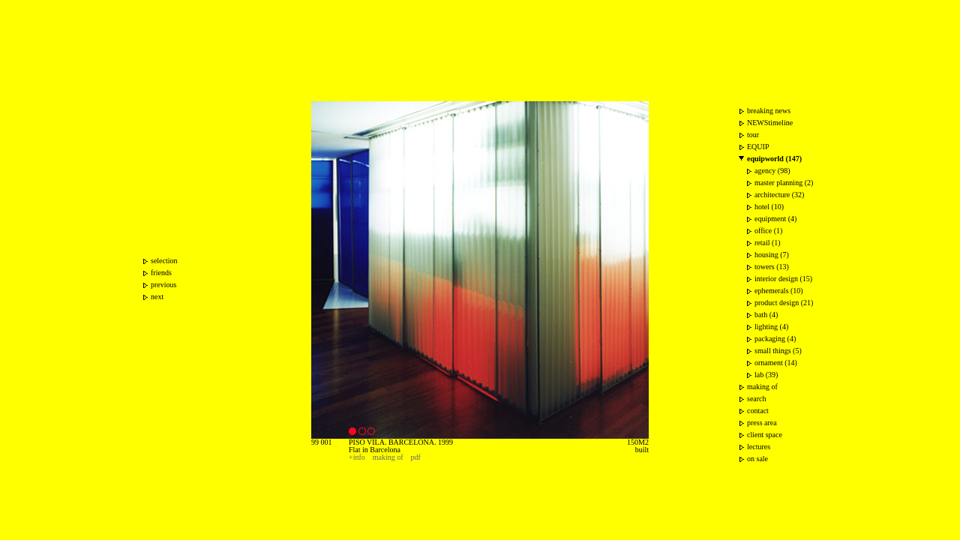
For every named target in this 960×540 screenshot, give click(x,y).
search (756, 398)
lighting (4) (771, 326)
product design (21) (783, 302)
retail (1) (767, 242)
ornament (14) (775, 362)
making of (388, 457)
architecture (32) (779, 194)
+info (357, 457)
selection (164, 260)
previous (163, 284)
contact (758, 410)
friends (161, 272)
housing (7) (771, 254)
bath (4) (766, 314)
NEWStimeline (770, 122)
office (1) (768, 230)
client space (764, 434)
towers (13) (771, 266)
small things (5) (778, 350)
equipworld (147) (774, 158)
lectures (758, 446)
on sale (757, 458)
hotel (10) (769, 206)
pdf (416, 457)
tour (753, 134)
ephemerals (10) (778, 290)
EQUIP (758, 146)
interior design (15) (783, 278)
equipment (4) (775, 218)
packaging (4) (775, 338)
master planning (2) (783, 182)
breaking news (768, 110)
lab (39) (766, 374)
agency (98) (772, 170)
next (157, 296)
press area (762, 422)
